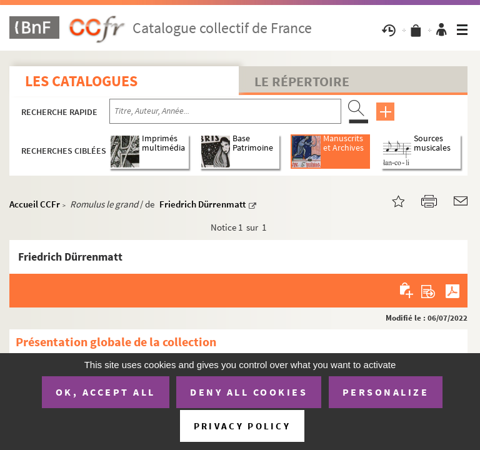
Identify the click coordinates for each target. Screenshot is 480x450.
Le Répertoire (301, 81)
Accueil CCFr (34, 204)
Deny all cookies (249, 392)
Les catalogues (81, 81)
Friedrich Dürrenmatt (202, 204)
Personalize (385, 392)
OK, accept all (106, 392)
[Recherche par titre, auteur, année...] (225, 111)
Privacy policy (242, 426)
